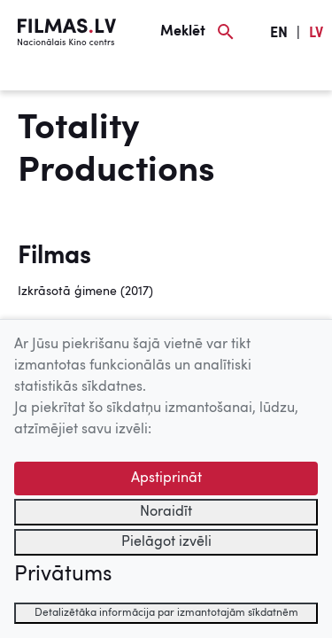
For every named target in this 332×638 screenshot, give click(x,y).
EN (279, 34)
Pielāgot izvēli (166, 542)
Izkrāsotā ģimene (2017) (85, 291)
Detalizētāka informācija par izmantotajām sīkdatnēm (166, 613)
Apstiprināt (166, 478)
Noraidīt (166, 512)
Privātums (63, 575)
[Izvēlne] (44, 77)
